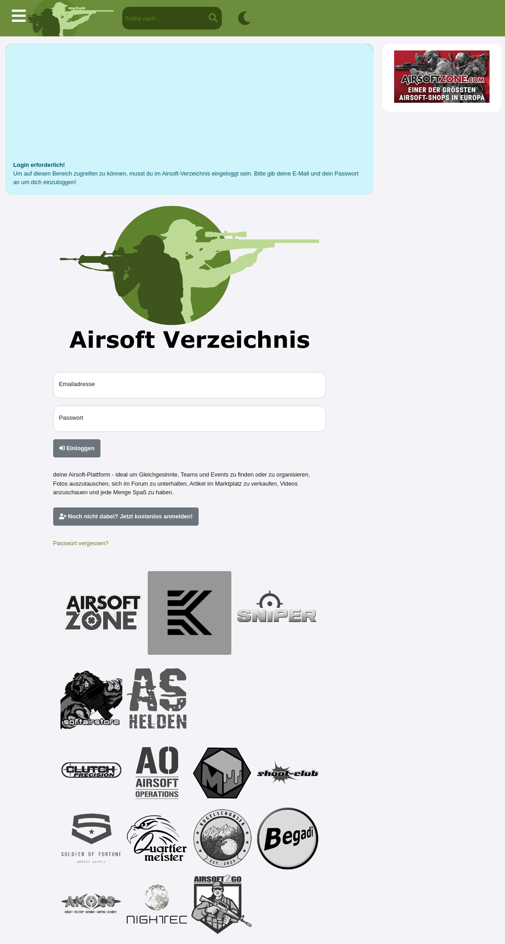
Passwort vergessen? (81, 543)
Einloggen (77, 448)
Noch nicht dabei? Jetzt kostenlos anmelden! (126, 516)
